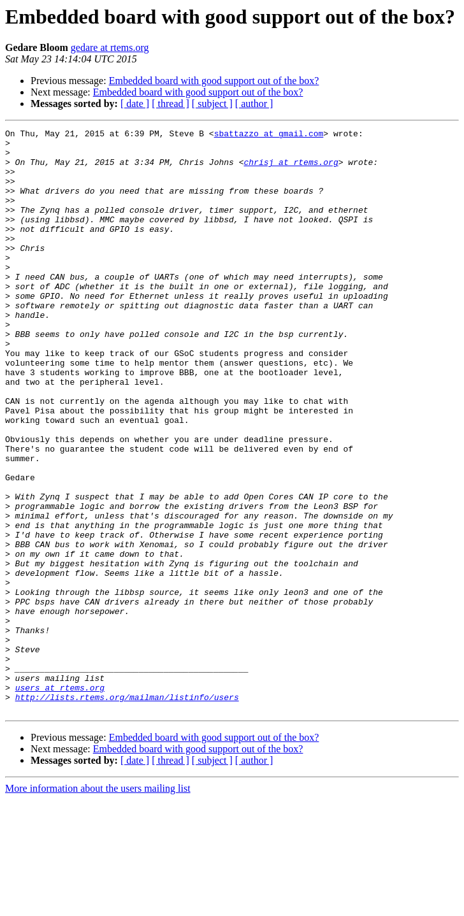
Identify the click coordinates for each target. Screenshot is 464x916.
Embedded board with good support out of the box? (214, 80)
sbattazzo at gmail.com (269, 135)
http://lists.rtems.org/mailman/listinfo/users (127, 811)
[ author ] (254, 103)
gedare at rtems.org (110, 47)
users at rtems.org (60, 800)
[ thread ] (170, 103)
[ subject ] (212, 103)
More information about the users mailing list (98, 904)
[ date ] (134, 103)
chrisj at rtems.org (290, 169)
